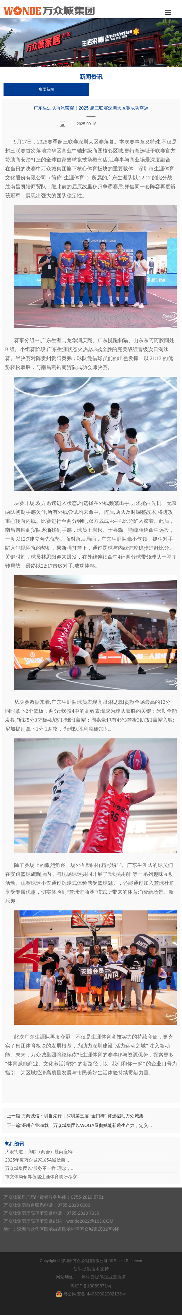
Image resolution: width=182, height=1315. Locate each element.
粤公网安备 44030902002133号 (94, 1293)
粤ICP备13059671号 (91, 1285)
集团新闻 (46, 89)
